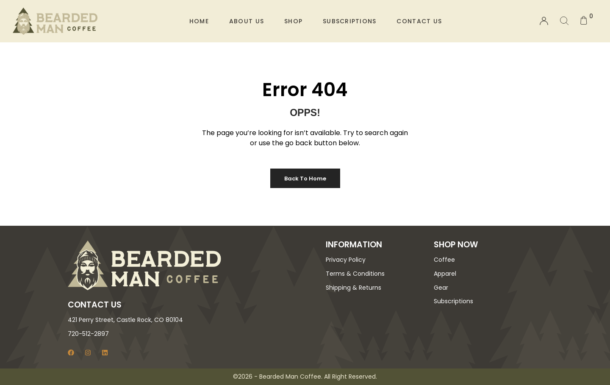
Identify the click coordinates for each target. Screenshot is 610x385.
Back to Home (305, 178)
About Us (246, 21)
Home (199, 21)
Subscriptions (349, 21)
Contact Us (419, 21)
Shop (293, 21)
